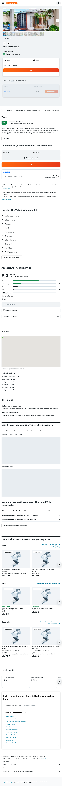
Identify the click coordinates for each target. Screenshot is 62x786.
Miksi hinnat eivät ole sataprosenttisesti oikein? (31, 771)
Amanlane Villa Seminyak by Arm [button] (12, 608)
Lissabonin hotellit (11, 719)
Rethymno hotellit (11, 743)
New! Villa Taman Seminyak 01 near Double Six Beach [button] (45, 647)
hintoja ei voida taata (46, 759)
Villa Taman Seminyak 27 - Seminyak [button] (43, 569)
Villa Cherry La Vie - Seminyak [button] (11, 569)
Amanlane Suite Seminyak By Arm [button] (42, 608)
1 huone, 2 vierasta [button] (10, 65)
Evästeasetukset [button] (6, 199)
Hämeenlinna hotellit (12, 729)
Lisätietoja (6, 189)
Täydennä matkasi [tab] (30, 705)
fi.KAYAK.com (5, 781)
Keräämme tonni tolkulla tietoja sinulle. (31, 768)
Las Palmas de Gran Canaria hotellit (16, 721)
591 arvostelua (15, 54)
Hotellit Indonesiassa (31, 781)
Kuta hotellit (19, 782)
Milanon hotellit (10, 716)
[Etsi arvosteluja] (32, 304)
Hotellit (12, 781)
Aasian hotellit (20, 781)
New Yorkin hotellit (11, 727)
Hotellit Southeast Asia (7, 782)
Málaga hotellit (10, 740)
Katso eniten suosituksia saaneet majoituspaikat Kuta (50, 623)
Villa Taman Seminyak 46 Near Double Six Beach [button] (15, 647)
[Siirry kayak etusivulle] (12, 3)
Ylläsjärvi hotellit (10, 724)
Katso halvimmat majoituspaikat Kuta (48, 583)
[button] (3, 3)
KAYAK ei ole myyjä (31, 764)
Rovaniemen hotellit (12, 732)
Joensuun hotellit (11, 737)
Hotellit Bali (42, 781)
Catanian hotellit (10, 735)
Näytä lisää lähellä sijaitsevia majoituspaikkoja (51, 546)
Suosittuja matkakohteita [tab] (13, 705)
